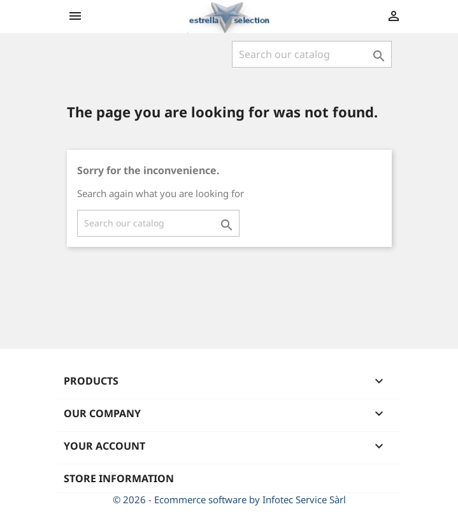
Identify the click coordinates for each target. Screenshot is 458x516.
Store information (119, 478)
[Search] (312, 54)
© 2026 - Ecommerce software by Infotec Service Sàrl (229, 499)
